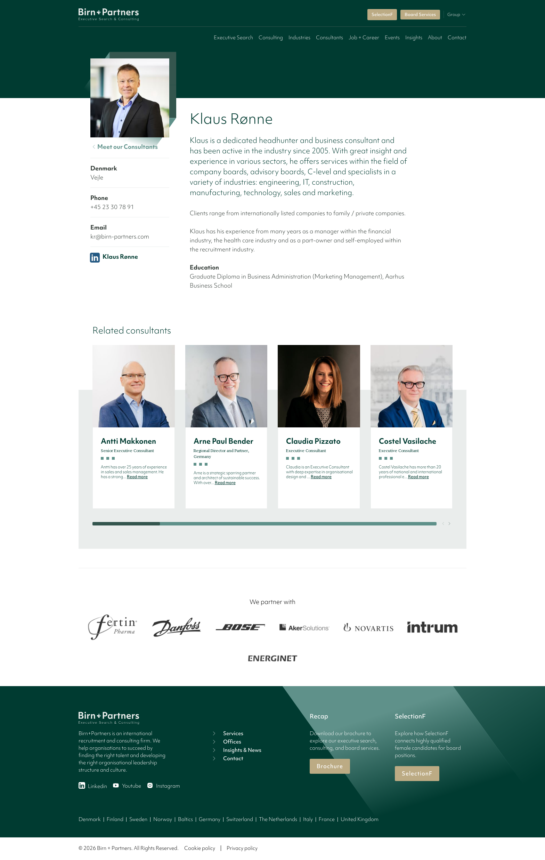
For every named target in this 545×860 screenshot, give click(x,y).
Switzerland (239, 819)
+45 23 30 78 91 (112, 207)
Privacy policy (242, 848)
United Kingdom (360, 819)
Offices (226, 741)
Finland (115, 819)
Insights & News (236, 750)
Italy (308, 819)
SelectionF (382, 14)
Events (392, 37)
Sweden (138, 819)
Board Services (420, 14)
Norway (162, 819)
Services (227, 733)
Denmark (90, 819)
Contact (457, 37)
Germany (209, 819)
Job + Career (364, 37)
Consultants (329, 37)
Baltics (185, 819)
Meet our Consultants (124, 146)
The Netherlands (278, 819)
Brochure (330, 766)
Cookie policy (199, 848)
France (327, 819)
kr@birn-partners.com (119, 236)
